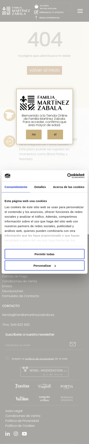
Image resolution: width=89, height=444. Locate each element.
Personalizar (44, 265)
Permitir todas (44, 254)
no (34, 134)
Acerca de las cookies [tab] (68, 186)
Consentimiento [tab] (16, 186)
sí (55, 134)
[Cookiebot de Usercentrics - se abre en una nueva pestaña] (67, 176)
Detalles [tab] (40, 186)
